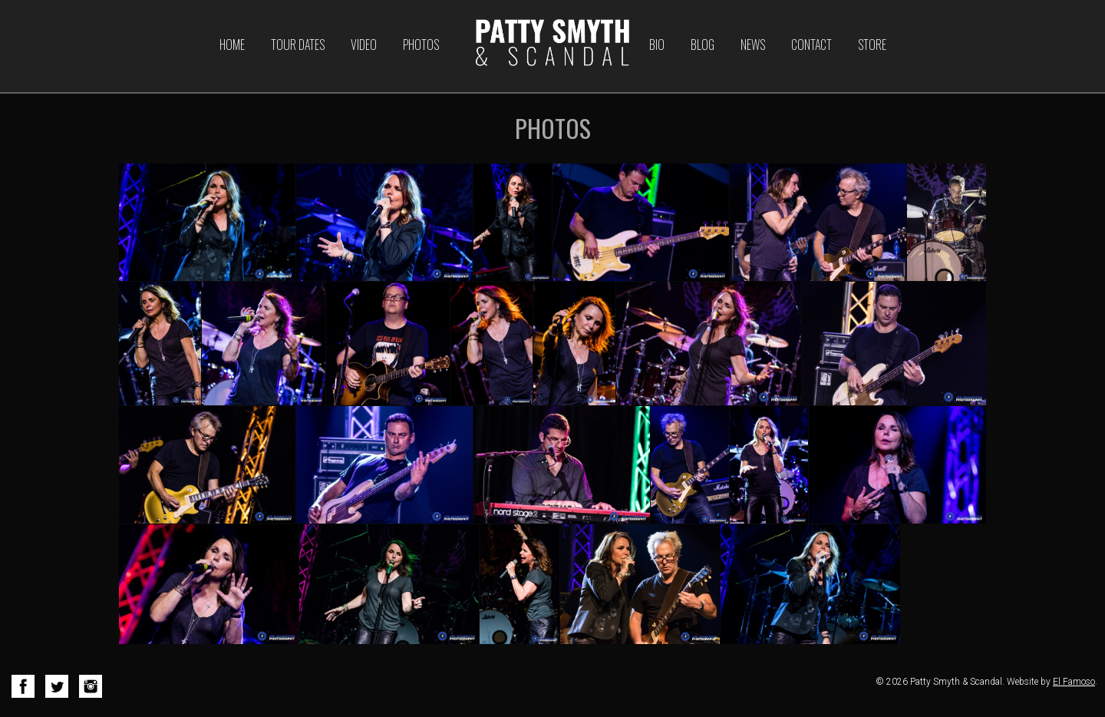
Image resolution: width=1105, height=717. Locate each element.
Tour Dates (298, 44)
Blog (702, 44)
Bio (657, 44)
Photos (421, 44)
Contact (811, 44)
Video (364, 44)
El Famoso (1074, 681)
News (753, 44)
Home (232, 44)
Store (872, 44)
